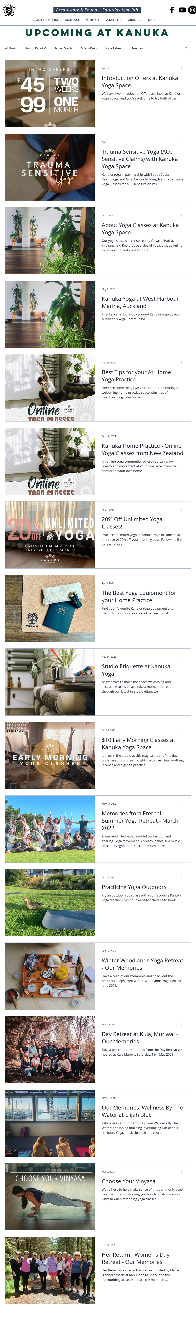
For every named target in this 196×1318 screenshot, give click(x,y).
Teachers (138, 48)
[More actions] (183, 68)
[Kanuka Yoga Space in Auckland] (171, 10)
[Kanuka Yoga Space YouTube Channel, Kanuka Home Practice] (182, 10)
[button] (186, 49)
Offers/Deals (89, 48)
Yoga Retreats (115, 48)
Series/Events (63, 48)
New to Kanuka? (35, 48)
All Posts (11, 48)
